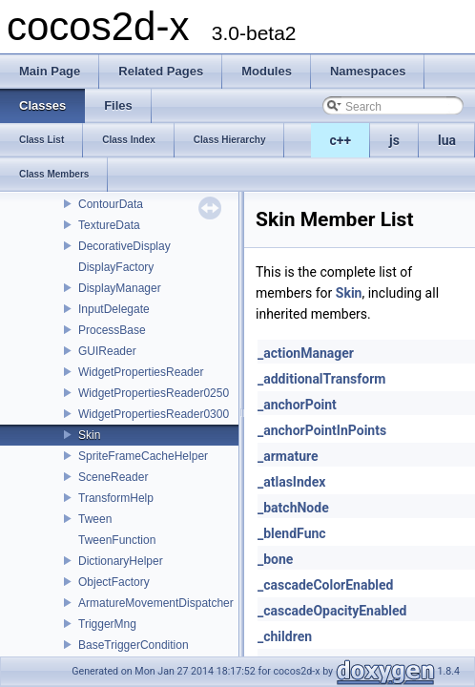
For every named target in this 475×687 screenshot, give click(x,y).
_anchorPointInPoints (322, 430)
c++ (341, 140)
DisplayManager (119, 288)
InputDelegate (114, 309)
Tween (95, 519)
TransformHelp (116, 498)
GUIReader (107, 351)
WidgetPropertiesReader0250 (153, 393)
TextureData (109, 225)
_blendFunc (292, 533)
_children (285, 636)
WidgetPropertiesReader (140, 372)
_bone (275, 559)
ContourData (110, 204)
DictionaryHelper (120, 561)
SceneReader (113, 477)
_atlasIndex (291, 481)
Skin (89, 435)
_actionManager (306, 353)
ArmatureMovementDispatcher (156, 603)
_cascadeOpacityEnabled (332, 610)
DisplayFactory (116, 267)
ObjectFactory (114, 582)
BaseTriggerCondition (133, 645)
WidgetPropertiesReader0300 (153, 414)
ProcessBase (112, 330)
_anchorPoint (297, 404)
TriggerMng (107, 624)
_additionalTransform (321, 378)
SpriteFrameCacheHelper (143, 456)
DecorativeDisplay (124, 246)
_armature (288, 456)
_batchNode (293, 507)
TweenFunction (116, 540)
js (394, 140)
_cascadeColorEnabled (325, 585)
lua (447, 140)
